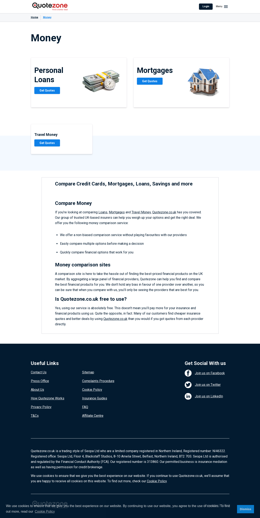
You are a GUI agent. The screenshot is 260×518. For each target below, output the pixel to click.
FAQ (85, 407)
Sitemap (88, 372)
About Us (37, 390)
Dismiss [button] (245, 509)
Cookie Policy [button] (45, 511)
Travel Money (141, 212)
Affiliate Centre (92, 416)
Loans (102, 212)
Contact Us (39, 372)
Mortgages (117, 212)
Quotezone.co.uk (164, 212)
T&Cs (35, 416)
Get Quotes (47, 90)
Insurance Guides (94, 398)
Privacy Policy (41, 407)
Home (34, 17)
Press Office (40, 381)
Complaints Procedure (98, 381)
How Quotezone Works (47, 398)
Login (205, 6)
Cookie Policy (92, 390)
